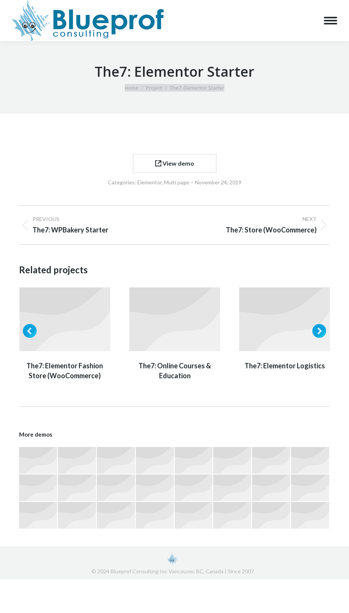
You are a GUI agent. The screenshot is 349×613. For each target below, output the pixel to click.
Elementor (149, 182)
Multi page (176, 182)
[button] (30, 331)
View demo (174, 163)
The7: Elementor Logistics (284, 365)
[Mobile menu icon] (330, 20)
